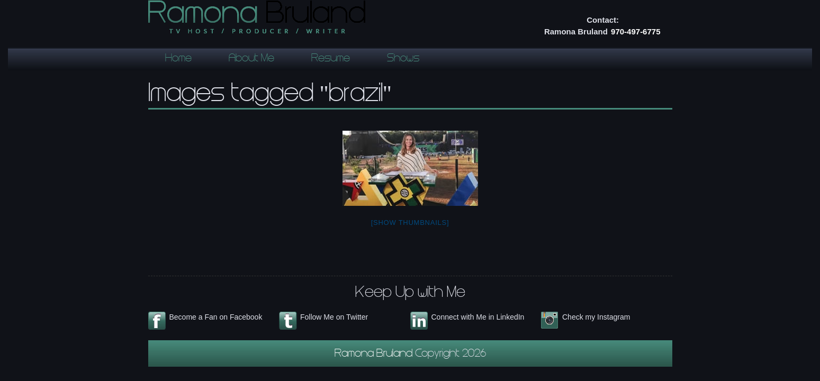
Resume (330, 59)
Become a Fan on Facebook (216, 317)
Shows (403, 59)
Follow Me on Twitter (334, 317)
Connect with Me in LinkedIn (478, 317)
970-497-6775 (635, 31)
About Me (251, 59)
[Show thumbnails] (410, 222)
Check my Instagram (596, 317)
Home (178, 59)
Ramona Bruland (375, 354)
